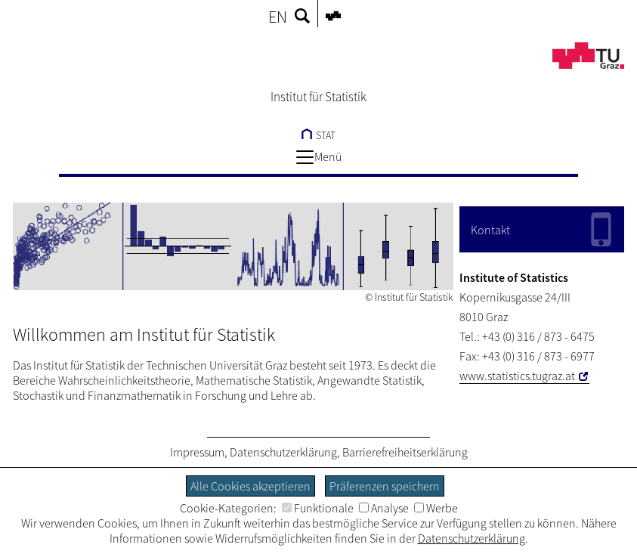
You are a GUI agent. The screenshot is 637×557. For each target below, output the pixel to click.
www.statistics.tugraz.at (517, 375)
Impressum (197, 452)
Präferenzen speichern (384, 486)
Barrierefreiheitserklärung (405, 452)
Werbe (436, 507)
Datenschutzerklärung (283, 452)
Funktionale (318, 507)
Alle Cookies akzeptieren (250, 486)
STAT (318, 135)
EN (277, 16)
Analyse (384, 507)
